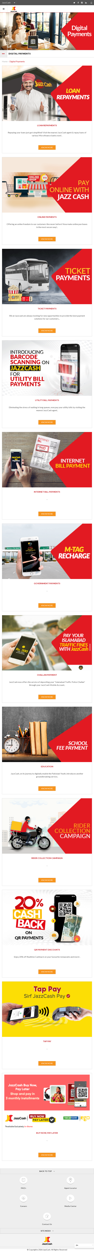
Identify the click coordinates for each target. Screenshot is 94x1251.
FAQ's (23, 1183)
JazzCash (6, 2)
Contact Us (47, 1219)
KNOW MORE (47, 147)
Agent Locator (70, 1183)
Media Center (70, 1201)
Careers (23, 1201)
